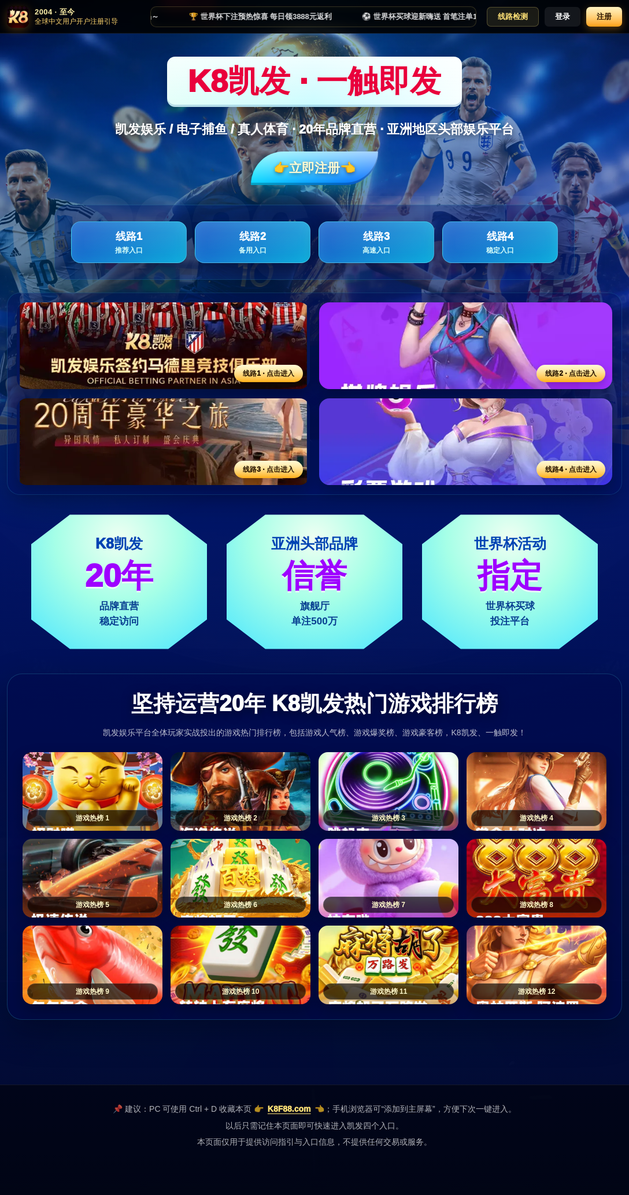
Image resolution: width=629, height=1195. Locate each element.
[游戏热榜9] (92, 965)
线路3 (376, 243)
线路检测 (513, 16)
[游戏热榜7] (388, 878)
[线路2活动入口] (465, 345)
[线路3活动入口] (163, 441)
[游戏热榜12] (536, 965)
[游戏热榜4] (536, 791)
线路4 (500, 243)
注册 (604, 16)
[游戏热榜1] (92, 791)
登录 (562, 16)
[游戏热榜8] (536, 878)
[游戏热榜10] (240, 965)
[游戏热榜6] (240, 878)
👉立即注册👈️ (314, 168)
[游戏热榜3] (388, 791)
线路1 (129, 243)
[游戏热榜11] (388, 965)
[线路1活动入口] (163, 345)
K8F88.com (289, 1108)
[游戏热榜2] (240, 791)
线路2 (252, 243)
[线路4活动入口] (465, 441)
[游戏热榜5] (92, 878)
